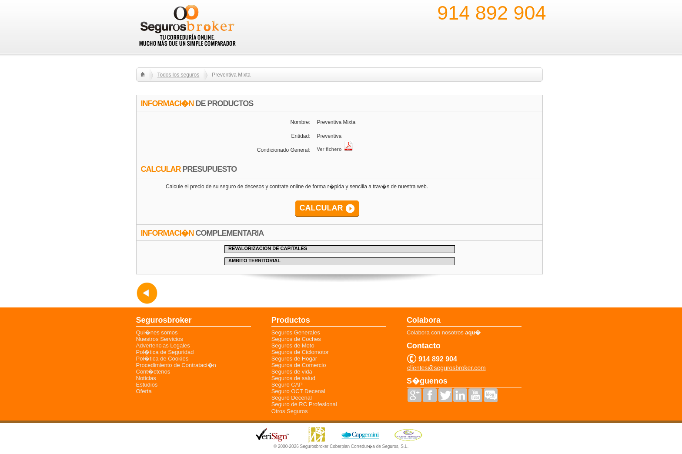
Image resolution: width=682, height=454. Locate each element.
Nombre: (300, 122)
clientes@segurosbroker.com (446, 368)
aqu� (473, 332)
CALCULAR (321, 208)
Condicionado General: (284, 150)
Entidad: (300, 136)
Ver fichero (335, 149)
